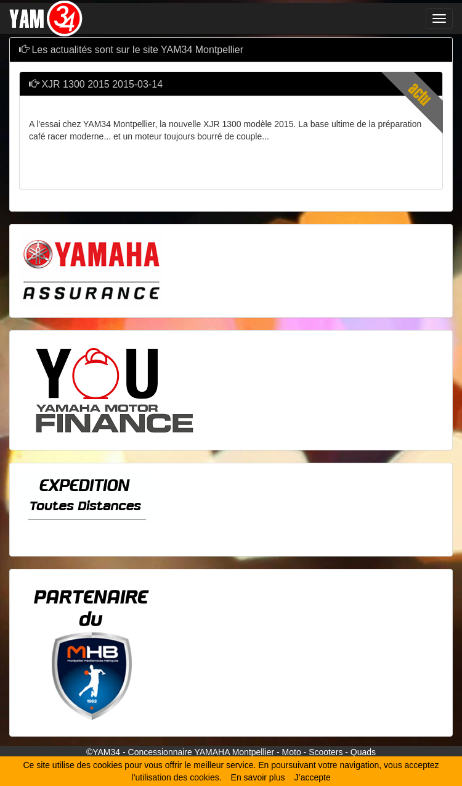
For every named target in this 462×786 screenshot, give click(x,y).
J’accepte (312, 777)
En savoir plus (258, 777)
